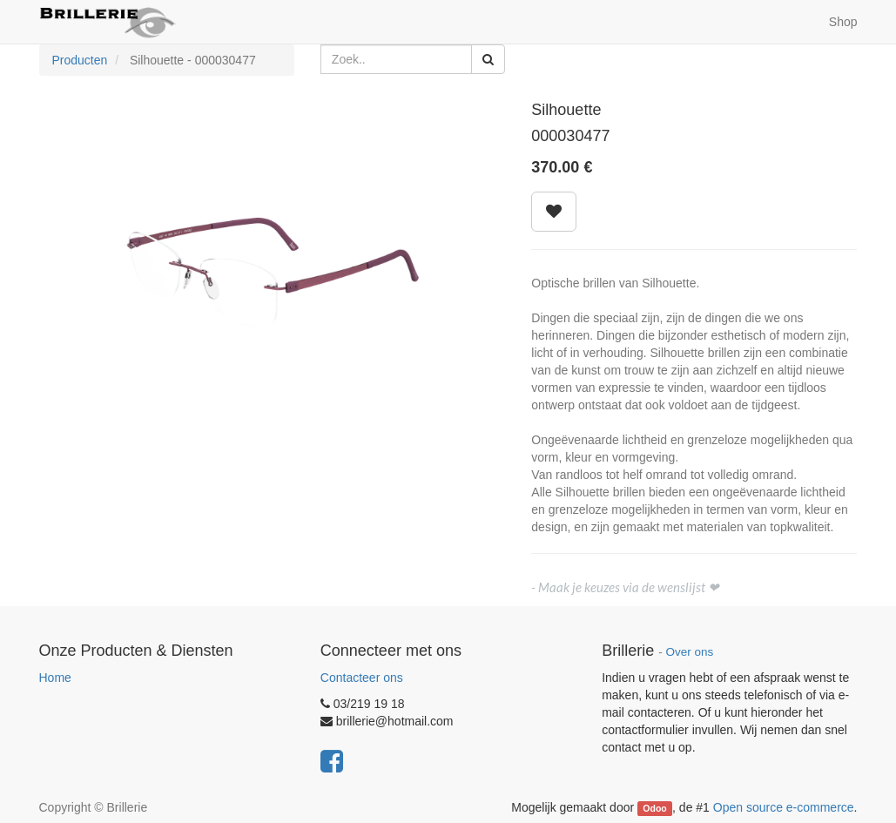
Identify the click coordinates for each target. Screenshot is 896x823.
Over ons (689, 651)
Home (55, 678)
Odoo (654, 808)
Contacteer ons (361, 678)
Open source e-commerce (783, 807)
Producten (80, 60)
